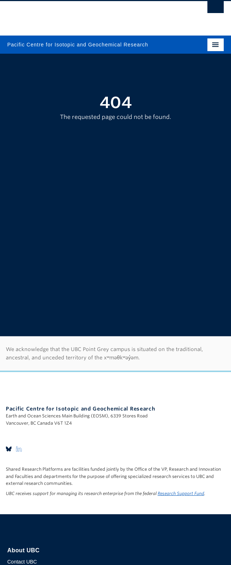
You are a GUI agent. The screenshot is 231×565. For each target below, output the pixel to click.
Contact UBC (22, 562)
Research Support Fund (181, 493)
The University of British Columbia (83, 15)
